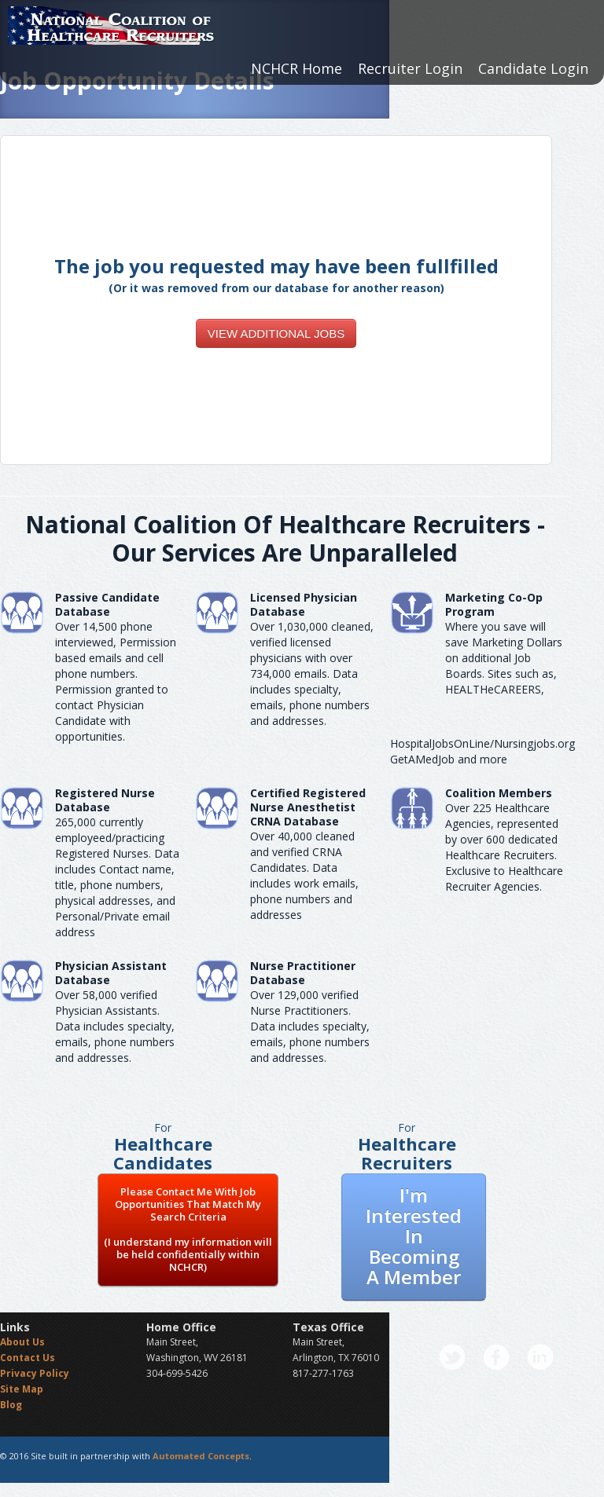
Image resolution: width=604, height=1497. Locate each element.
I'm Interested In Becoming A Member (414, 1236)
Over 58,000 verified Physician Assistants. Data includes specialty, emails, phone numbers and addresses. (115, 1026)
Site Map (21, 1389)
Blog (11, 1404)
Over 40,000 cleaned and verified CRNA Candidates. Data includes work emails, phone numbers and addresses (304, 875)
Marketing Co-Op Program (494, 604)
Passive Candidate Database (107, 604)
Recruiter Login (410, 68)
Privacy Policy (34, 1373)
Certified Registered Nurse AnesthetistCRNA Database (308, 807)
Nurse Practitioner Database (302, 972)
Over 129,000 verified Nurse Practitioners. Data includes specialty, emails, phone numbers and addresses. (310, 1026)
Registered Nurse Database (105, 799)
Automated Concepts (201, 1456)
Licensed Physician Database (303, 604)
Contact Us (27, 1357)
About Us (22, 1342)
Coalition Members (498, 792)
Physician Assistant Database (111, 972)
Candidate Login (533, 68)
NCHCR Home (296, 68)
